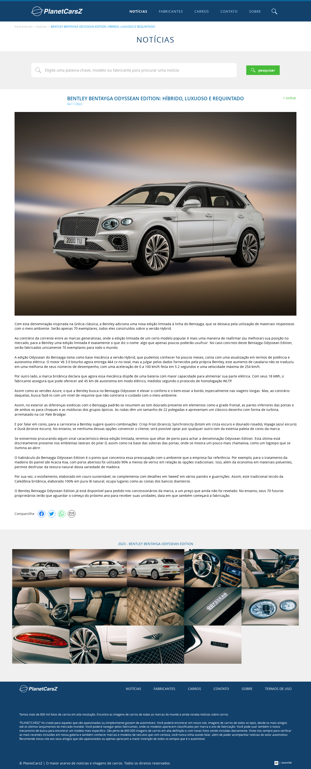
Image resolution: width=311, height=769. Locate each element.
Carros (201, 11)
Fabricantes (171, 11)
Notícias (138, 11)
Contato (229, 11)
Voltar (291, 98)
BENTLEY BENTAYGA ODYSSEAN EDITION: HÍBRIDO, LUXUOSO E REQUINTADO (103, 26)
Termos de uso (278, 688)
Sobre (255, 11)
